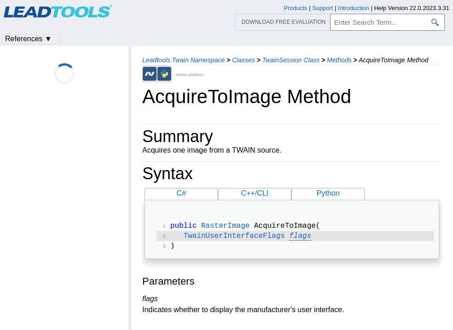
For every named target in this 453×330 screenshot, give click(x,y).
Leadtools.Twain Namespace (183, 60)
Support (322, 8)
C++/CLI (254, 193)
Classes (243, 60)
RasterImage (225, 227)
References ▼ (28, 39)
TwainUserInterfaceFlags (234, 238)
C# (181, 193)
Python (328, 193)
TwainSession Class (290, 60)
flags (300, 238)
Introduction (353, 8)
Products (295, 8)
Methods (339, 60)
